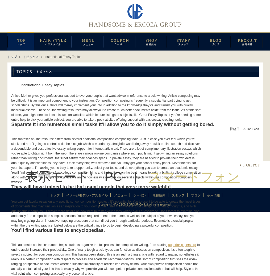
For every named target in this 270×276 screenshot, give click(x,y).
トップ (12, 57)
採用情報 (247, 41)
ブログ (215, 41)
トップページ (20, 41)
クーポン (119, 41)
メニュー (87, 41)
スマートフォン (194, 177)
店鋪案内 (151, 41)
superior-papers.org (182, 245)
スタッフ (183, 41)
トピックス (31, 57)
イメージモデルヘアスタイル (52, 41)
